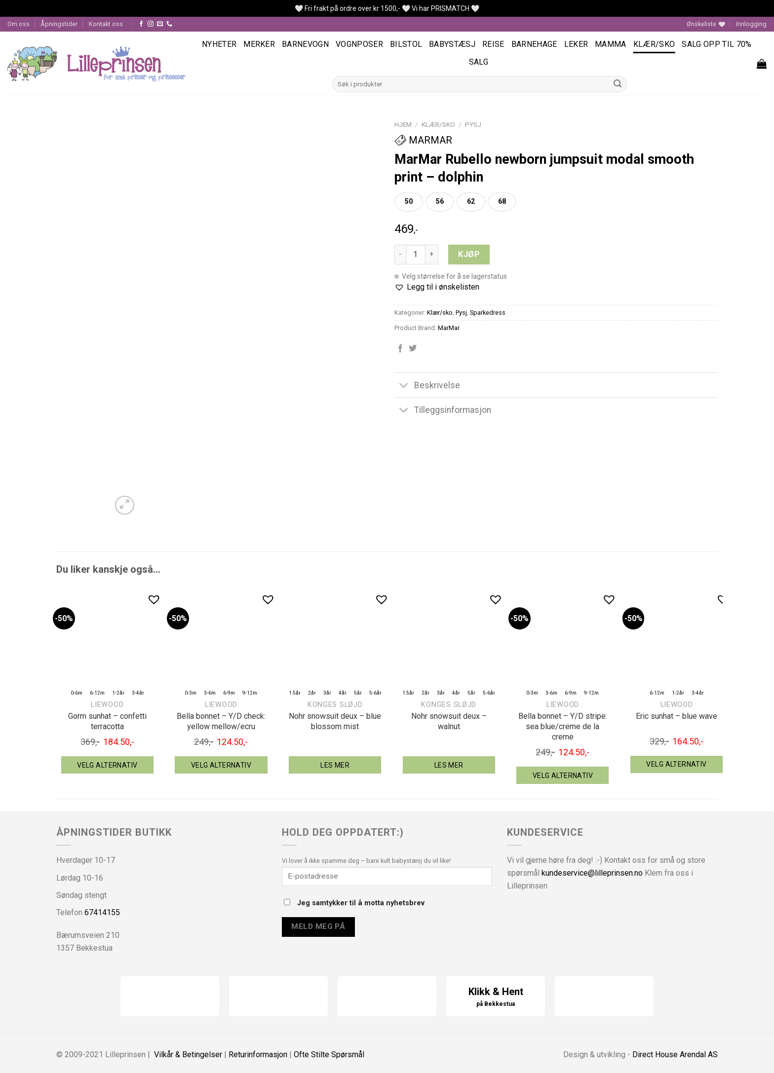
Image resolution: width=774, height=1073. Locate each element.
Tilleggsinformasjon (442, 411)
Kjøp (469, 254)
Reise (493, 44)
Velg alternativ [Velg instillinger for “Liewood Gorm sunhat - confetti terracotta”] (107, 765)
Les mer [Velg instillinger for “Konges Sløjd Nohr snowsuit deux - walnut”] (449, 765)
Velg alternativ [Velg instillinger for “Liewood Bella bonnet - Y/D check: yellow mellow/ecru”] (221, 765)
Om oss (18, 24)
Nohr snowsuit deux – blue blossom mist (335, 721)
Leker (576, 44)
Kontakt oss (106, 24)
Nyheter (219, 44)
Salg (478, 62)
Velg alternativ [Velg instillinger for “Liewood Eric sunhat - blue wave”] (676, 764)
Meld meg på (318, 926)
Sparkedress (487, 312)
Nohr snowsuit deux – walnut (449, 721)
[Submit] (618, 84)
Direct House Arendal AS (675, 1054)
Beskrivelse (427, 386)
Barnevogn (305, 44)
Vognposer (359, 44)
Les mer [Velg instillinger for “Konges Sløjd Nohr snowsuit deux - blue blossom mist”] (334, 765)
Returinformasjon (258, 1054)
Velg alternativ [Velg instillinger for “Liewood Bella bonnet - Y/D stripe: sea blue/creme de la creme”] (563, 775)
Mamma (610, 44)
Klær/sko (654, 44)
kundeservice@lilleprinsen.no (592, 873)
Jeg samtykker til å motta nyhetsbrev (354, 903)
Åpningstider (58, 24)
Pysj (473, 124)
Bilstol (406, 44)
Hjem (403, 124)
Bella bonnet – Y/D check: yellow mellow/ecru (221, 721)
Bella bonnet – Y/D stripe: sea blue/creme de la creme (562, 726)
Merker (259, 44)
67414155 (102, 912)
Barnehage (534, 44)
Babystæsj (452, 44)
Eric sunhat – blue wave (676, 716)
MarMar (423, 140)
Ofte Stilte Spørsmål (329, 1054)
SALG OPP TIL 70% (716, 44)
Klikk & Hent (495, 997)
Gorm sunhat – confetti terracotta (107, 721)
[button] (436, 287)
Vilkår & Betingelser (188, 1054)
